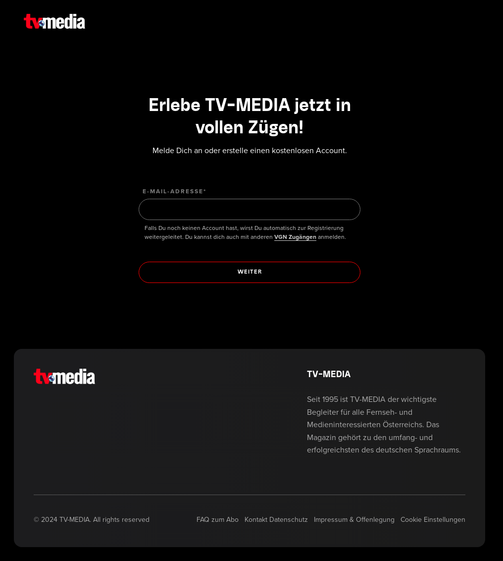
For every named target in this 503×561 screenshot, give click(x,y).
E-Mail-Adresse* (174, 191)
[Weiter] (249, 272)
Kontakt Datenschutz (276, 519)
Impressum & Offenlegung (354, 519)
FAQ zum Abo (218, 519)
